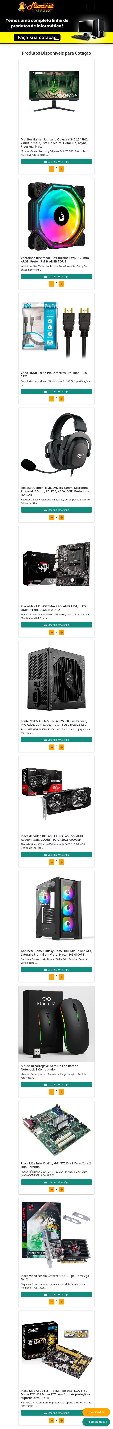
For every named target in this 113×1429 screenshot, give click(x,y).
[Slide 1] (56, 39)
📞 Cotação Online (96, 1422)
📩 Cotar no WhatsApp (56, 161)
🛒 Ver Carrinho (96, 1412)
